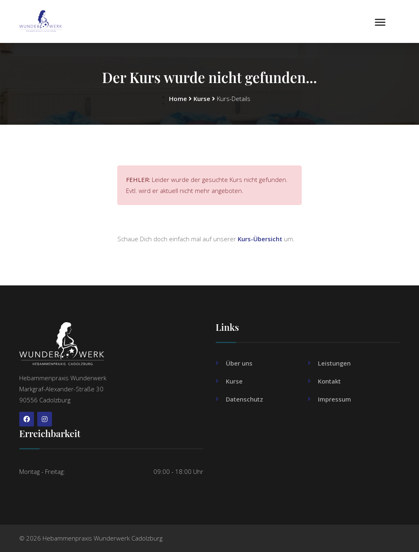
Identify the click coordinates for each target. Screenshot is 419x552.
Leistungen (334, 363)
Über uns (239, 363)
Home (178, 98)
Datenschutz (244, 399)
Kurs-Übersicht (260, 239)
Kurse (202, 98)
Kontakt (329, 381)
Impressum (334, 399)
